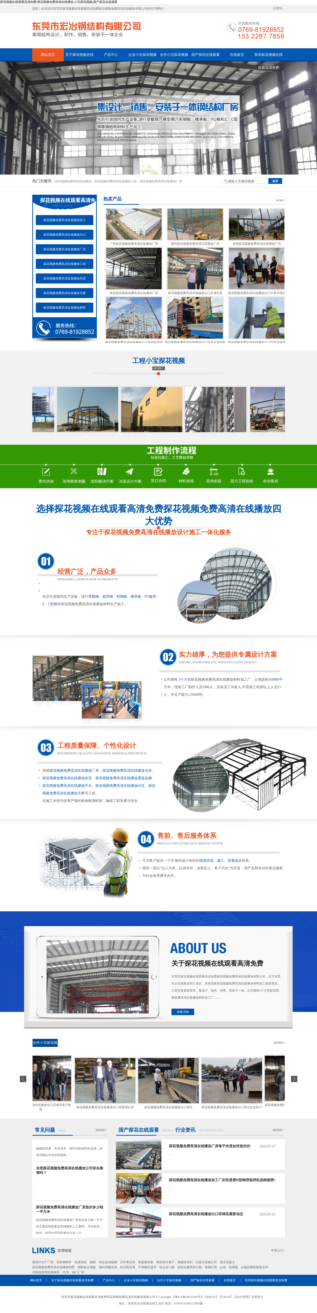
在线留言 (237, 55)
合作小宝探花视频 (174, 55)
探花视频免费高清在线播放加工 (64, 220)
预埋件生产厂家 (42, 1262)
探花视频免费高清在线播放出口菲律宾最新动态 (206, 1214)
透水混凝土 (227, 1262)
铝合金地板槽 (108, 1262)
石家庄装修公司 (206, 1262)
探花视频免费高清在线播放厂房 (161, 181)
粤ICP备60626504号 (188, 1297)
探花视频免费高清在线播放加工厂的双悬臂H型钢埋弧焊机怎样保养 (221, 1180)
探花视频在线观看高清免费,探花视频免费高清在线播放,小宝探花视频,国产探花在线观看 (58, 2)
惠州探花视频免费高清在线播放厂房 (195, 245)
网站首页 (48, 55)
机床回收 (81, 1262)
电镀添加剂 (185, 1262)
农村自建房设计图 (190, 1267)
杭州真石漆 (127, 1267)
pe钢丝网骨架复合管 (254, 1267)
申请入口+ (278, 1250)
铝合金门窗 (167, 1267)
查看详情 (183, 1012)
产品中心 (111, 55)
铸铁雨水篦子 (165, 1262)
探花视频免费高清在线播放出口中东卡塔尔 (256, 295)
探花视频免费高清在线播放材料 (64, 307)
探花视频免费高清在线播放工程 (115, 181)
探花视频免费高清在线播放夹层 (64, 278)
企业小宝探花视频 (142, 55)
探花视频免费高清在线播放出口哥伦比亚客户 (233, 1107)
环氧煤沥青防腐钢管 (46, 1272)
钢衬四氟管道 (108, 1267)
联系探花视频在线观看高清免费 (268, 57)
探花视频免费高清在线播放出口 (64, 234)
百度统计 (257, 1297)
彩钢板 (233, 1267)
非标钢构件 (64, 1262)
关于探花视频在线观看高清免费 (79, 57)
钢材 (93, 1262)
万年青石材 (127, 1262)
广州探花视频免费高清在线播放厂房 (134, 245)
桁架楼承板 (145, 1262)
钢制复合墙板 (87, 1267)
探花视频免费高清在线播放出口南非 (170, 1107)
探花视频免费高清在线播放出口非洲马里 (195, 295)
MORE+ (280, 200)
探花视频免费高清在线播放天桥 (64, 293)
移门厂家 (78, 1272)
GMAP (225, 1297)
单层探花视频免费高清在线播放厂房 (134, 295)
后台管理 (242, 1297)
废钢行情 (211, 1267)
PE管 (66, 1272)
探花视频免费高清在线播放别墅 (53, 1267)
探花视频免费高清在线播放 (73, 181)
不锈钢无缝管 (147, 1267)
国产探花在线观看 (205, 55)
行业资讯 (185, 1130)
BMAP (211, 1297)
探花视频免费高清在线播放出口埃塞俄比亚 (106, 1107)
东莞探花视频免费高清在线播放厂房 (257, 245)
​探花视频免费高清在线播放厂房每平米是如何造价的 (209, 1146)
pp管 (223, 1267)
